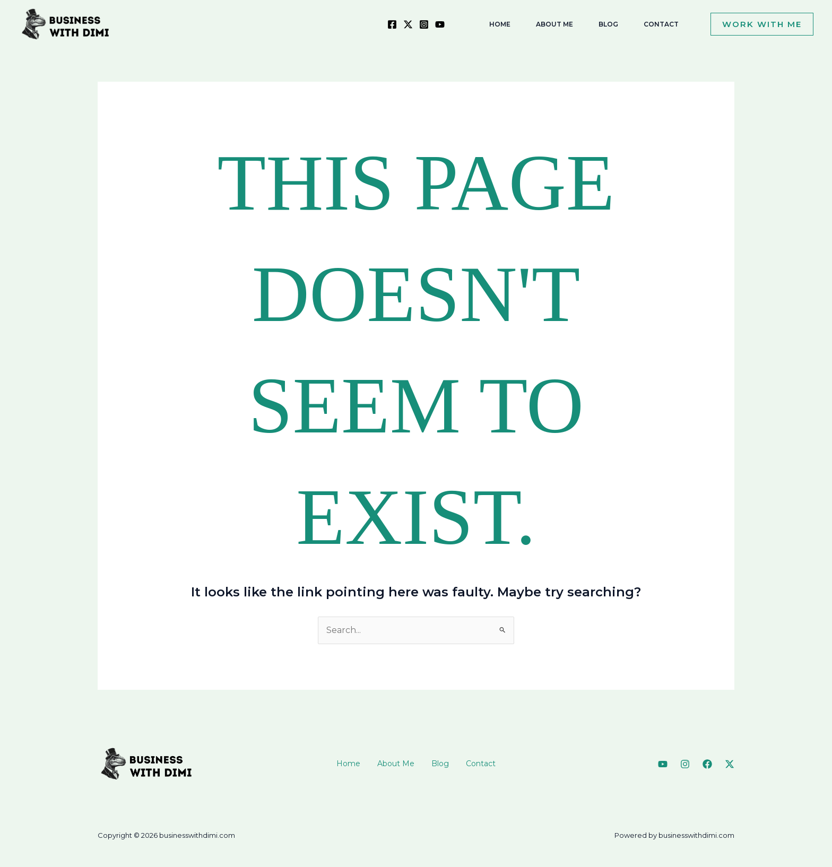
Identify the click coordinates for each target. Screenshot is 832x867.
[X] (408, 24)
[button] (757, 24)
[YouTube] (440, 24)
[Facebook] (392, 24)
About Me (395, 763)
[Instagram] (424, 24)
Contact (481, 763)
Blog (440, 763)
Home (348, 763)
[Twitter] (729, 764)
